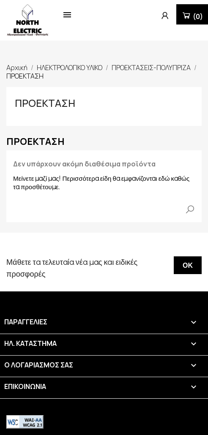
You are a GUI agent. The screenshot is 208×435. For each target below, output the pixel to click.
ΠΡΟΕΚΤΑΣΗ (45, 103)
